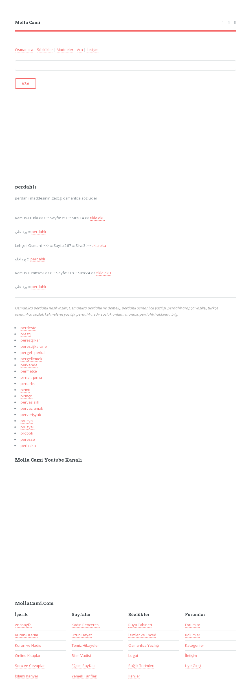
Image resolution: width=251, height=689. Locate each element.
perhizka (28, 445)
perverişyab (31, 414)
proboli (27, 433)
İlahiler (134, 676)
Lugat (133, 655)
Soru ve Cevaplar (30, 665)
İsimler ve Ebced (142, 634)
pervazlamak (32, 408)
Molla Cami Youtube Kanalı (48, 460)
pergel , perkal (33, 352)
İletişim (92, 49)
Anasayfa (23, 624)
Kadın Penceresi (86, 624)
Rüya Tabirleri (140, 624)
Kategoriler (194, 645)
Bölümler (192, 634)
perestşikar (30, 340)
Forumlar (192, 624)
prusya (27, 420)
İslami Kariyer (26, 676)
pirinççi (26, 395)
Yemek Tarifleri (84, 676)
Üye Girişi (193, 665)
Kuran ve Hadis (28, 645)
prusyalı (27, 426)
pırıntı (25, 389)
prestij (26, 333)
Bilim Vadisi (81, 655)
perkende (29, 364)
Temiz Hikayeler (85, 645)
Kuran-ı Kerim (26, 634)
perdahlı (39, 231)
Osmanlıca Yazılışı (143, 645)
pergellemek (31, 358)
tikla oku (97, 217)
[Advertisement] (125, 135)
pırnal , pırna (31, 377)
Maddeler (65, 49)
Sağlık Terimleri (141, 665)
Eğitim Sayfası (83, 665)
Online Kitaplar (28, 655)
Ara (80, 49)
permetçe (29, 371)
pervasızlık (30, 402)
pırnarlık (28, 383)
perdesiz (28, 327)
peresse (28, 439)
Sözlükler (45, 49)
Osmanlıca (24, 49)
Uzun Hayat (82, 634)
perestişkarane (34, 346)
